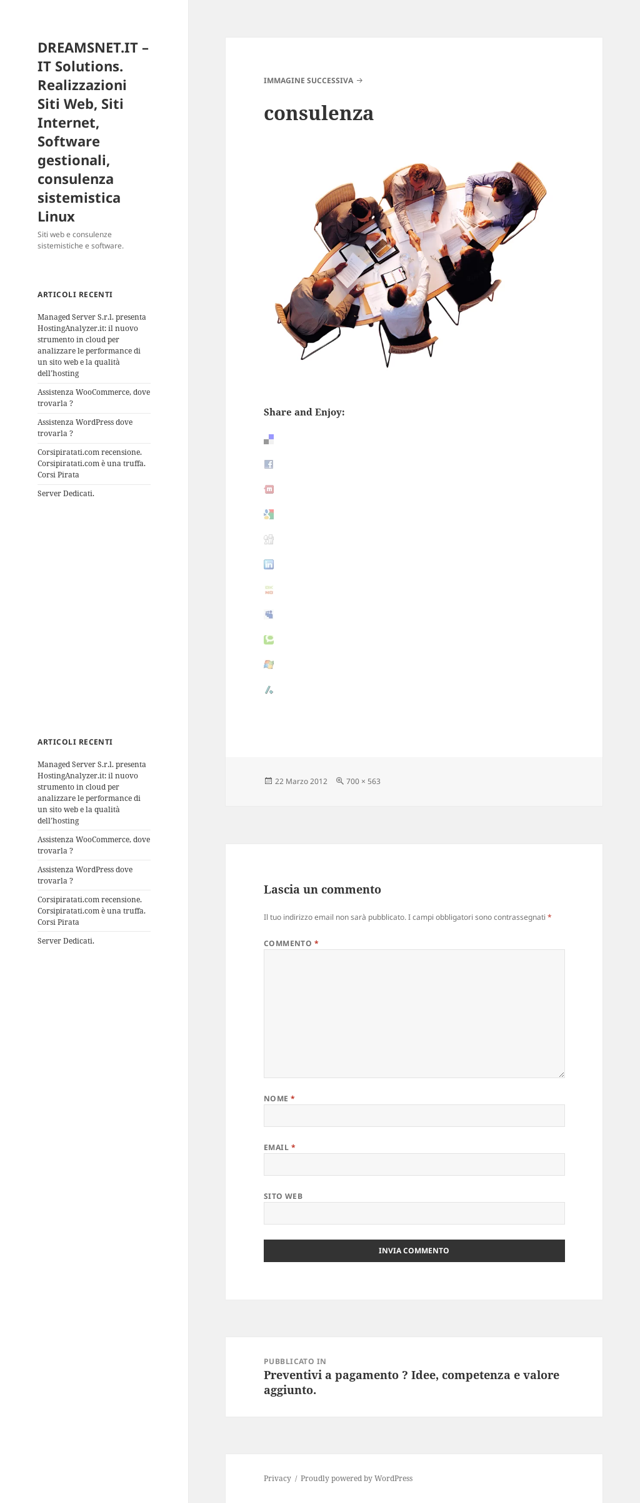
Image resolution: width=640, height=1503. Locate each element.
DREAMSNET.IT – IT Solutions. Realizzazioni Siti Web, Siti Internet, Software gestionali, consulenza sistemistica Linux (93, 131)
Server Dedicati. (66, 493)
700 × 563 (363, 781)
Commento (291, 943)
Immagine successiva (308, 80)
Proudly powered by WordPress (356, 1478)
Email (280, 1147)
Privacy (277, 1478)
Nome (280, 1098)
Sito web (283, 1196)
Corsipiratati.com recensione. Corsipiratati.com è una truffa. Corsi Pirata (92, 463)
